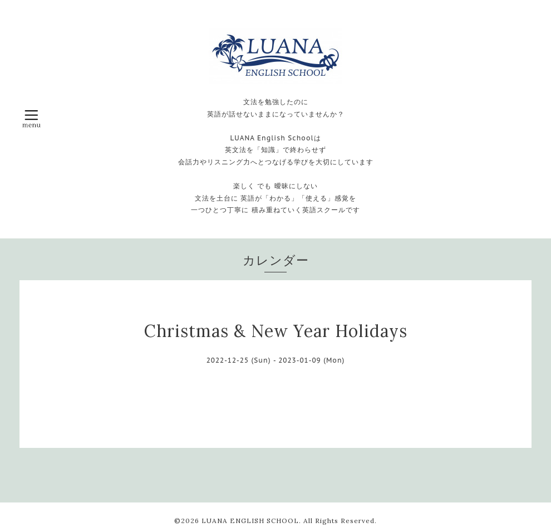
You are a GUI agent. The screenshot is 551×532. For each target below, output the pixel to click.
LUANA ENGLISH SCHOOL (250, 520)
